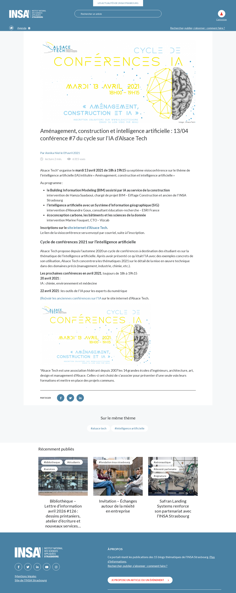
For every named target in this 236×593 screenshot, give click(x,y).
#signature (160, 475)
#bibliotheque (52, 462)
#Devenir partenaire (165, 469)
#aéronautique (162, 462)
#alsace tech (98, 428)
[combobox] (116, 14)
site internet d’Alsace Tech (87, 228)
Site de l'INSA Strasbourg (31, 580)
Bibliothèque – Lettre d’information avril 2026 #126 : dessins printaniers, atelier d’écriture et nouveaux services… (63, 513)
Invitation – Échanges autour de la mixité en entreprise (118, 505)
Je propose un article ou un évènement (140, 580)
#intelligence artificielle (129, 428)
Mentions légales (25, 576)
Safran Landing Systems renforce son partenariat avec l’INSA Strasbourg (173, 508)
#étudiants (73, 462)
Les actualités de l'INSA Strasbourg (118, 3)
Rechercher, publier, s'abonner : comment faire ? (197, 28)
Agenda (23, 28)
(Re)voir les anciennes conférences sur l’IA (70, 298)
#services (49, 469)
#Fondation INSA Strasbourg (114, 462)
